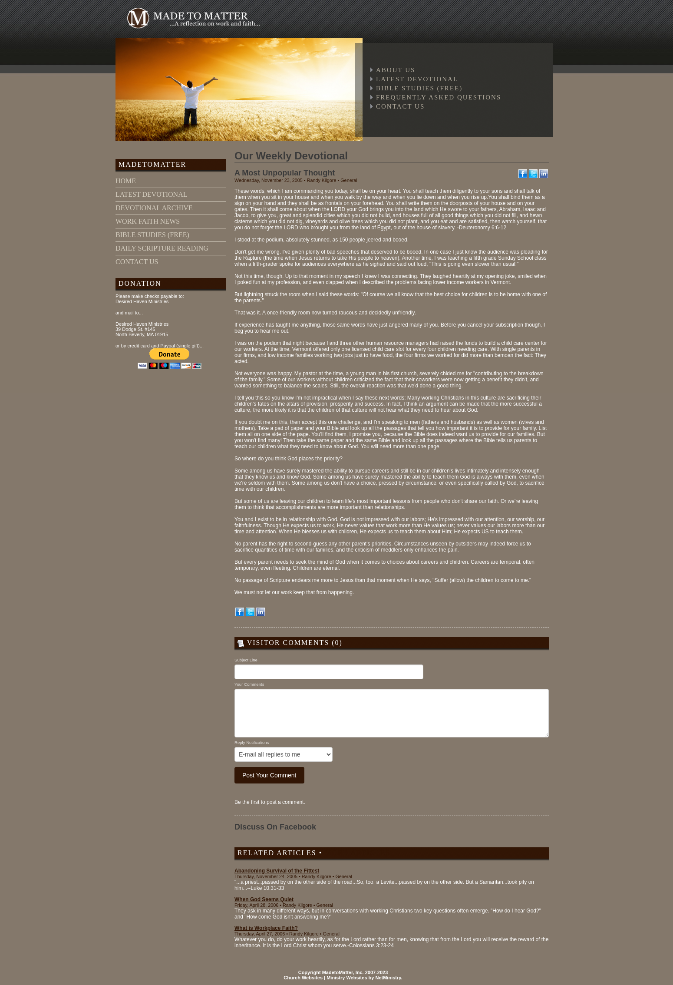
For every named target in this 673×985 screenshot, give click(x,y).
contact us (136, 261)
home (125, 181)
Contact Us (400, 106)
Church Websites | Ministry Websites (326, 977)
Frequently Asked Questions (438, 97)
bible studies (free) (152, 234)
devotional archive (154, 208)
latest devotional (151, 194)
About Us (395, 69)
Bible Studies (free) (419, 88)
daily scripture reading (161, 248)
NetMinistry (388, 977)
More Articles (357, 852)
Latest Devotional (417, 79)
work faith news (147, 221)
